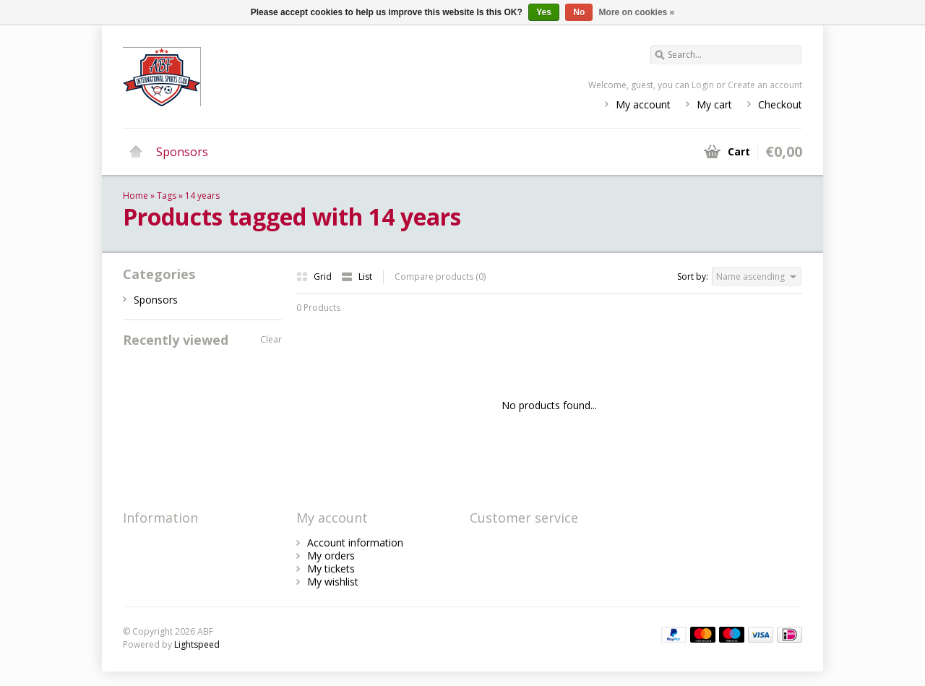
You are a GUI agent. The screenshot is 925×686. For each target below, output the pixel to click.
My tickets (331, 568)
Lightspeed (197, 644)
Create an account (765, 85)
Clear (271, 339)
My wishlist (332, 581)
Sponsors (182, 152)
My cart (714, 104)
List (356, 276)
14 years (202, 195)
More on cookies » (637, 12)
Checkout (780, 104)
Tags (166, 195)
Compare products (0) (440, 276)
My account (643, 104)
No (579, 12)
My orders (331, 555)
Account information (355, 542)
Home (136, 151)
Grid (315, 276)
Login (703, 85)
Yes (543, 12)
